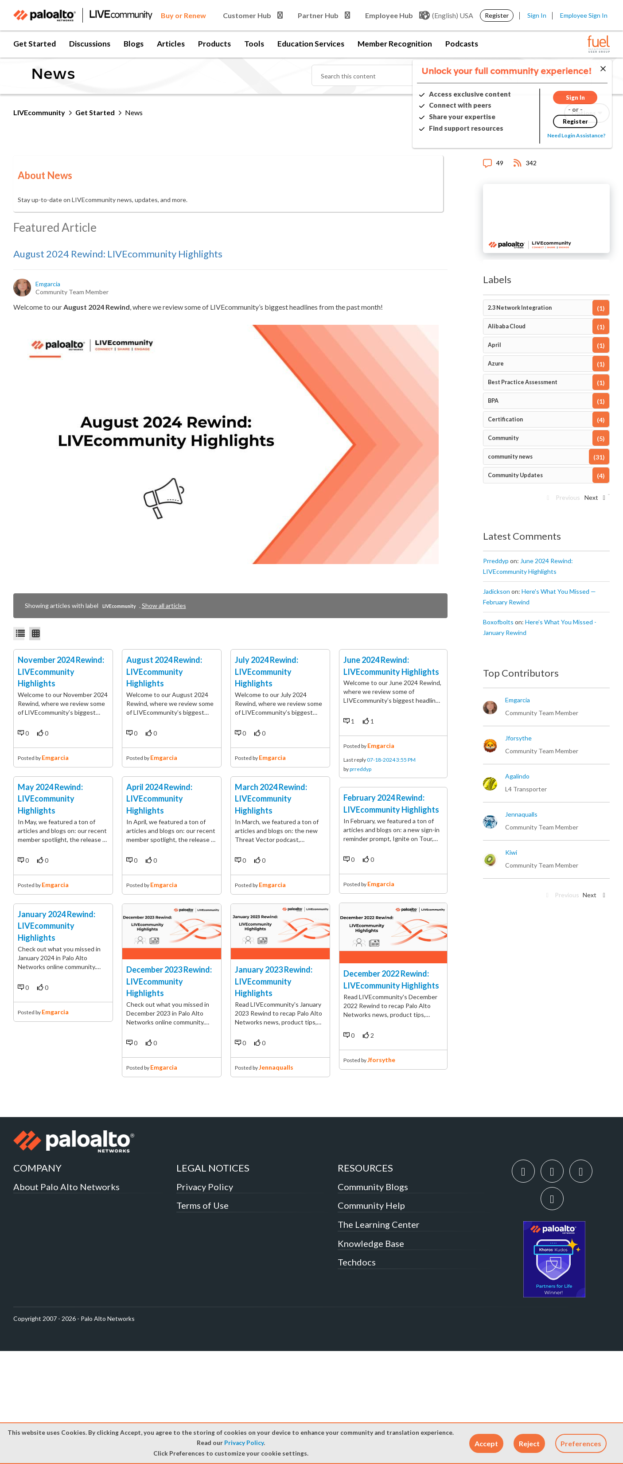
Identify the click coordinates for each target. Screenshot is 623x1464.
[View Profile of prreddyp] (496, 561)
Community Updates (515, 475)
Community (503, 438)
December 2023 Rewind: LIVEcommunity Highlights (169, 1092)
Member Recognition (395, 43)
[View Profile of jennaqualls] (521, 814)
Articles (171, 43)
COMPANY (37, 1281)
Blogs (134, 43)
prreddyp (360, 829)
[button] (486, 1443)
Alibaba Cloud (507, 326)
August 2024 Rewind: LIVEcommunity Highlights (117, 254)
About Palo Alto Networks (66, 1299)
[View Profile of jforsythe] (518, 738)
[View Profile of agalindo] (517, 776)
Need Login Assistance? (570, 135)
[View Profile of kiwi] (511, 852)
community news (510, 456)
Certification (505, 419)
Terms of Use (202, 1318)
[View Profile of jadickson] (496, 591)
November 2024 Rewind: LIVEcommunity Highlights (61, 727)
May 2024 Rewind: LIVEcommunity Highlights (50, 910)
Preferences (581, 1443)
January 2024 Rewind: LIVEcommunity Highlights (56, 1092)
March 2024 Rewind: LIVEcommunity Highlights (271, 910)
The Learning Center (379, 1337)
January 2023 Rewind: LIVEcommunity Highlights (273, 1092)
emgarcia (55, 813)
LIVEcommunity (39, 112)
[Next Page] (594, 500)
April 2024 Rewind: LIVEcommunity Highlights (159, 910)
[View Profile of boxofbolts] (498, 622)
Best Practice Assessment (522, 382)
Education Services (310, 43)
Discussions (89, 43)
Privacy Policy (244, 1442)
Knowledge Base (371, 1356)
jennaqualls (276, 1178)
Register (497, 15)
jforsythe (381, 1180)
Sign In (536, 15)
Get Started (34, 43)
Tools (254, 43)
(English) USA (447, 15)
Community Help (371, 1318)
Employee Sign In (583, 15)
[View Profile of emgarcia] (48, 284)
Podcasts (461, 43)
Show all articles (164, 605)
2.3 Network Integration (520, 307)
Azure (496, 363)
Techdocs (357, 1375)
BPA (493, 400)
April (494, 345)
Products (214, 43)
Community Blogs (373, 1299)
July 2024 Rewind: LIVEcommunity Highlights (266, 727)
